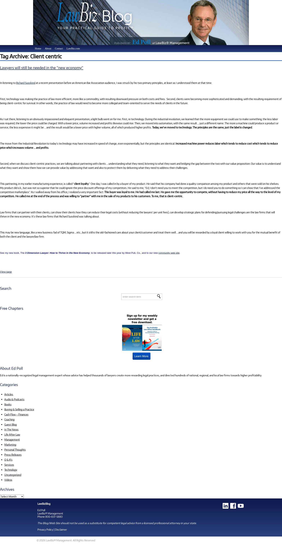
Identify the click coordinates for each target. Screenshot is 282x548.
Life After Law (12, 434)
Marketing (10, 444)
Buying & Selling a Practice (19, 409)
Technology (10, 469)
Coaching (9, 419)
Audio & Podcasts (14, 399)
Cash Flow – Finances (16, 414)
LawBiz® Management (50, 513)
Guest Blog (10, 424)
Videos (8, 479)
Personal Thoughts (15, 449)
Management (12, 439)
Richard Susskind (25, 82)
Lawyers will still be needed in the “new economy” (41, 67)
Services (9, 464)
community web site (168, 253)
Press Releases (13, 454)
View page (6, 271)
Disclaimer (61, 529)
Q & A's (8, 459)
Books (8, 404)
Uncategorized (12, 474)
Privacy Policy (45, 529)
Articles (8, 394)
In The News (11, 429)
